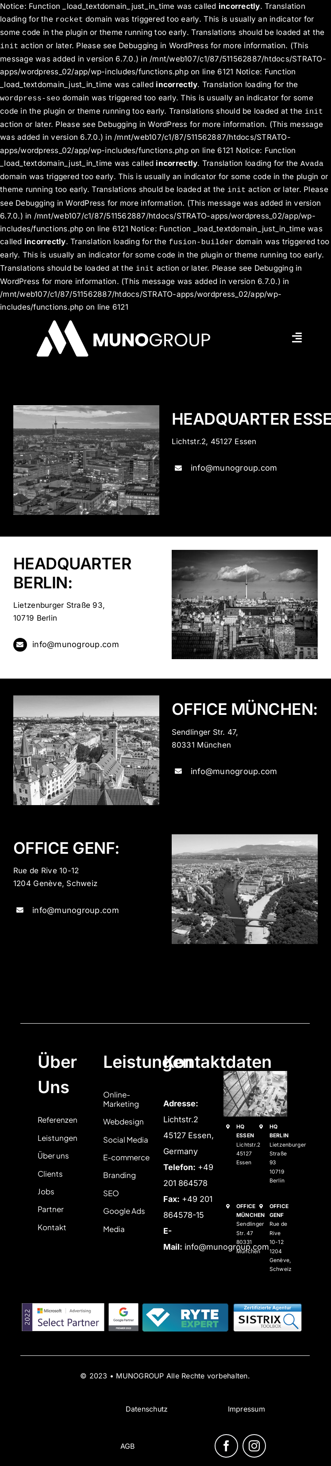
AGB (127, 1446)
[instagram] (254, 1446)
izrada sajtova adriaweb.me (51, 1383)
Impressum (246, 1409)
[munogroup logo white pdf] (127, 317)
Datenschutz (147, 1409)
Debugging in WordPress (163, 46)
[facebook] (226, 1446)
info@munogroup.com (234, 467)
